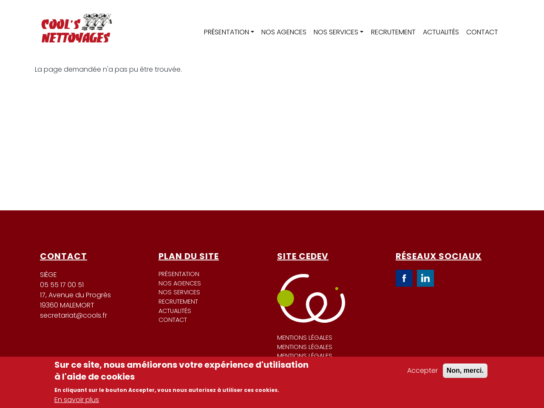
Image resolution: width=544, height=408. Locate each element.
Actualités (441, 32)
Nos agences (283, 32)
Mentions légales (304, 337)
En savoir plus (76, 400)
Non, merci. (465, 370)
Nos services (336, 32)
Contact (482, 32)
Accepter (422, 370)
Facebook (404, 278)
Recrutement (393, 32)
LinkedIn (425, 278)
